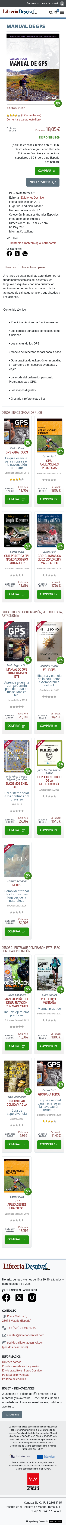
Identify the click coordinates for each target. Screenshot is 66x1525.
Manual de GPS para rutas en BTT (16, 673)
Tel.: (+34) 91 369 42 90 (19, 1328)
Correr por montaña (49, 1000)
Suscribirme (12, 1414)
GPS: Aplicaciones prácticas (49, 464)
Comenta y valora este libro (24, 119)
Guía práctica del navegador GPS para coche (16, 559)
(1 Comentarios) (31, 115)
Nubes (16, 885)
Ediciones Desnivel (32, 197)
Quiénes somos (11, 1362)
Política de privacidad (15, 1375)
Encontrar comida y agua (17, 1102)
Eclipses (49, 670)
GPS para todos (17, 452)
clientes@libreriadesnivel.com (23, 1335)
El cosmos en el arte (16, 785)
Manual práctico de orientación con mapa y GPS (16, 1002)
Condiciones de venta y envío (20, 1366)
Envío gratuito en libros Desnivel (22, 1370)
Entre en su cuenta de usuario (45, 3)
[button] (51, 12)
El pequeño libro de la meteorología (49, 780)
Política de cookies (14, 1379)
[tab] (10, 268)
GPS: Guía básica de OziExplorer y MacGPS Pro (49, 559)
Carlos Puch (16, 108)
